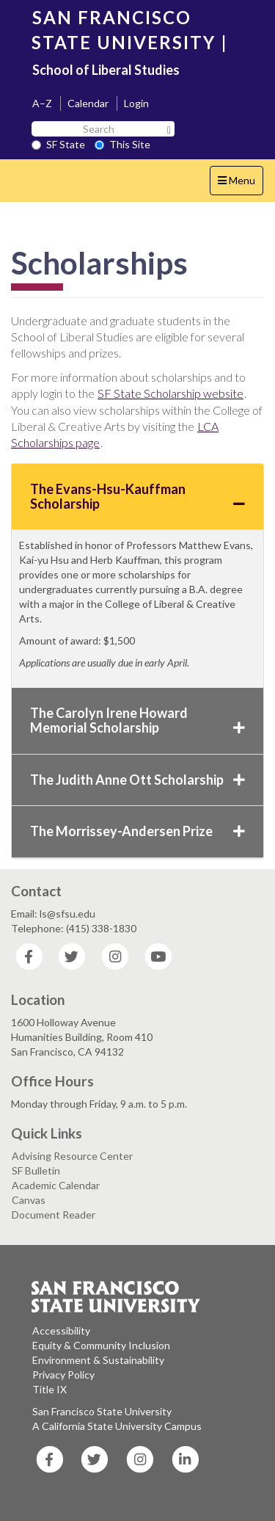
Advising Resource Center (72, 1156)
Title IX (49, 1389)
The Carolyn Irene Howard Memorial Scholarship (137, 720)
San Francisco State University (102, 1411)
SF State (58, 144)
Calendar (88, 103)
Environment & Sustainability (98, 1360)
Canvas (28, 1200)
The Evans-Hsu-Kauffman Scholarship (137, 496)
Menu (240, 184)
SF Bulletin (36, 1170)
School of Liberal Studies (106, 70)
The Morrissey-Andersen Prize (137, 831)
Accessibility (61, 1330)
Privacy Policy (63, 1374)
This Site (122, 144)
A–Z (42, 103)
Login (136, 103)
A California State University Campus (117, 1426)
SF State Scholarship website (170, 393)
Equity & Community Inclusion (101, 1345)
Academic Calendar (56, 1185)
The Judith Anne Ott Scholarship (137, 780)
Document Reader (53, 1214)
